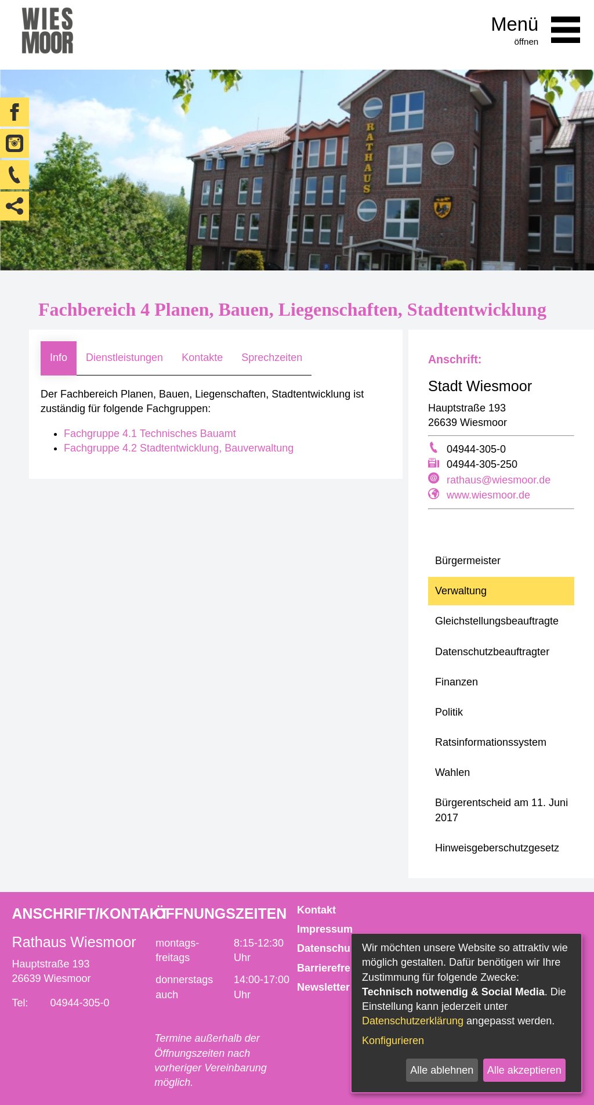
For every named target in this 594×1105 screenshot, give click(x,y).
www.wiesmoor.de (488, 495)
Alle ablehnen (441, 1070)
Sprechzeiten (271, 357)
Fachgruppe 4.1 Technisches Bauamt (150, 433)
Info (58, 357)
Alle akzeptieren (524, 1070)
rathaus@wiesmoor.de (498, 480)
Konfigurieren (393, 1040)
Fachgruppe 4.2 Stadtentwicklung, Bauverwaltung (179, 448)
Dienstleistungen (124, 357)
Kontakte (202, 357)
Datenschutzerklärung (412, 1021)
